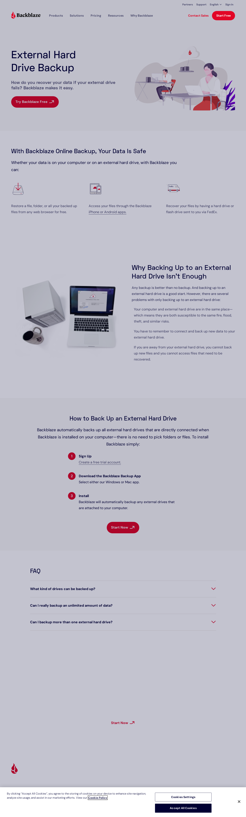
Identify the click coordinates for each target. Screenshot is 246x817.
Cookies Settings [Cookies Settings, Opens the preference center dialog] (183, 797)
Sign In (229, 4)
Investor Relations (182, 785)
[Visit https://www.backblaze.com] (25, 15)
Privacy (214, 778)
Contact (214, 785)
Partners (187, 4)
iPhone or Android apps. (107, 212)
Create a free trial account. (100, 462)
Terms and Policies (222, 771)
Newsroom (177, 778)
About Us (176, 771)
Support (201, 4)
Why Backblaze (141, 15)
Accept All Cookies (183, 808)
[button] (216, 4)
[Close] (239, 801)
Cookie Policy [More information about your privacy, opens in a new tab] (97, 798)
